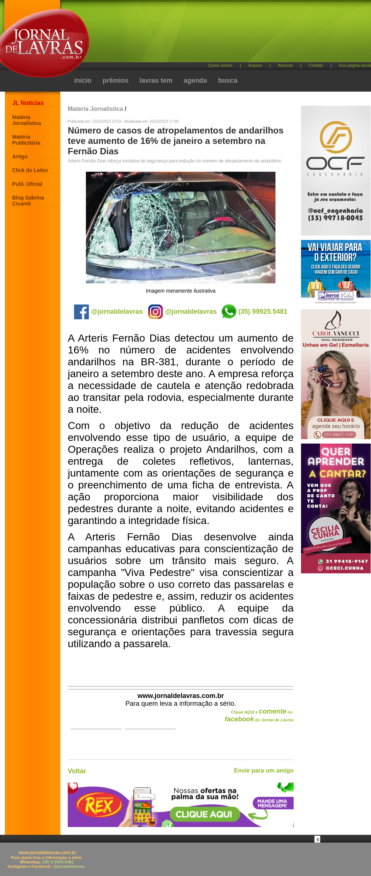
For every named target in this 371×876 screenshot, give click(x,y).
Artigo (19, 156)
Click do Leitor (30, 170)
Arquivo (255, 65)
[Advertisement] (185, 859)
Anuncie (285, 65)
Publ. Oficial (27, 184)
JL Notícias (28, 103)
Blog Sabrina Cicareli (28, 201)
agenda (195, 80)
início (82, 80)
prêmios (115, 80)
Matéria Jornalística (26, 120)
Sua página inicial (355, 65)
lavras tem (156, 80)
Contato (316, 65)
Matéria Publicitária (26, 140)
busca (227, 80)
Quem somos (220, 65)
